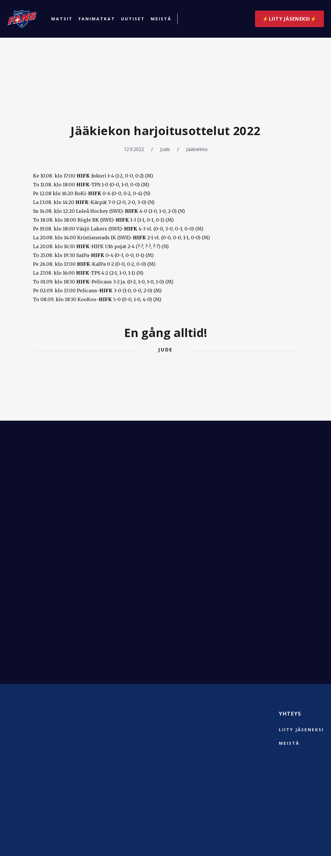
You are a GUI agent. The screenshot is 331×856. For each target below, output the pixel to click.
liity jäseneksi (301, 729)
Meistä (161, 18)
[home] (22, 18)
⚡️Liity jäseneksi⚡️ (289, 19)
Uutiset (133, 18)
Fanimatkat (97, 18)
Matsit (62, 18)
